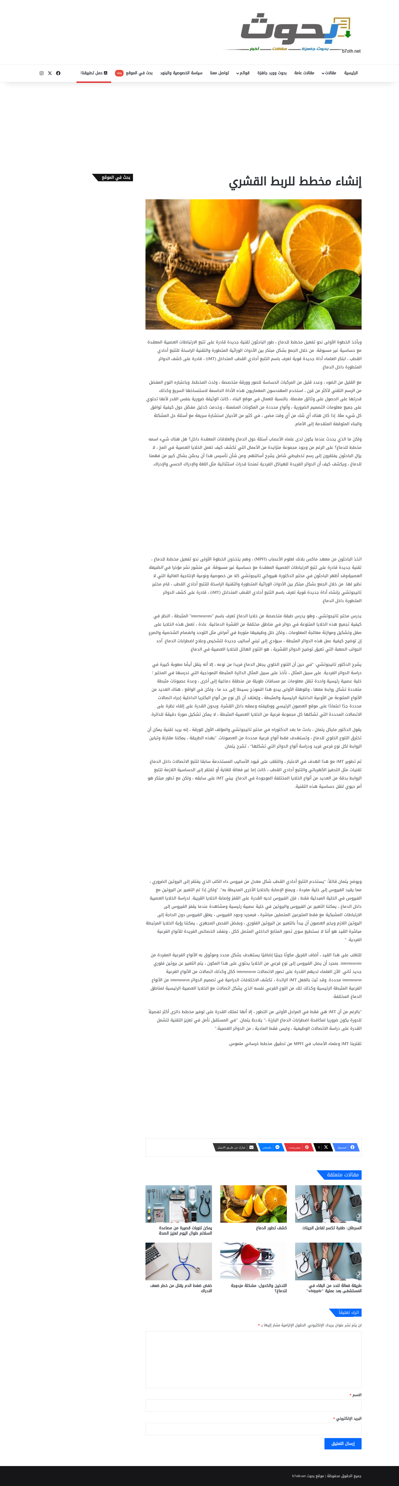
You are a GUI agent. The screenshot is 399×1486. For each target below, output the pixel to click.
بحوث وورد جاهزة (272, 73)
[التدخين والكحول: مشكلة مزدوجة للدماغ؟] (253, 1261)
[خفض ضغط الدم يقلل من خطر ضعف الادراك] (178, 1261)
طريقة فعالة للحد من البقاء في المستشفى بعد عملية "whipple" (334, 1288)
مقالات (330, 73)
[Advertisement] (199, 126)
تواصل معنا (219, 73)
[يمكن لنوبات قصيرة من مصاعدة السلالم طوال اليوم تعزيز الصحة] (178, 1204)
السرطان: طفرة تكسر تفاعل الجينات (332, 1228)
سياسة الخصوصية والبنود (181, 73)
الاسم (356, 1394)
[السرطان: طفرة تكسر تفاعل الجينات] (328, 1204)
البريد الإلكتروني (347, 1418)
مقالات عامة (304, 73)
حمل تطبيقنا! (93, 73)
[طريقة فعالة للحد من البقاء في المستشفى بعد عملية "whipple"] (328, 1261)
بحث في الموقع (133, 73)
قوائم (244, 73)
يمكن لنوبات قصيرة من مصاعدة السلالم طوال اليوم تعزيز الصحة (185, 1230)
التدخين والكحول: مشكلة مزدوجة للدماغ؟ (259, 1288)
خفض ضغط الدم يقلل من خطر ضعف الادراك (181, 1288)
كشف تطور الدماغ (271, 1228)
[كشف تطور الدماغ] (253, 1204)
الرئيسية (351, 73)
